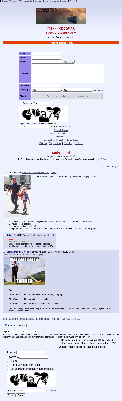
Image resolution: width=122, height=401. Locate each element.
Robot (43, 177)
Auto (10, 325)
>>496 (11, 239)
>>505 (93, 177)
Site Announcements (62, 37)
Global (12, 361)
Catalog (68, 143)
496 (84, 177)
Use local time (69, 343)
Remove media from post (23, 364)
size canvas (97, 90)
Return (43, 143)
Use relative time (91, 343)
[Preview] (74, 177)
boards (15, 1)
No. (80, 177)
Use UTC (109, 343)
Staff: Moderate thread (68, 140)
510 (66, 252)
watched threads (58, 1)
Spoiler (24, 103)
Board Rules (61, 130)
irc (72, 1)
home (6, 1)
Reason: (26, 352)
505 (47, 235)
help (46, 1)
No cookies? (64, 127)
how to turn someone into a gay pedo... (39, 172)
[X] (87, 177)
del (54, 235)
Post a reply (27, 318)
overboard (26, 1)
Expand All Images (108, 166)
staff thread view (52, 334)
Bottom (79, 143)
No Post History (96, 346)
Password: (27, 357)
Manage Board (50, 140)
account (38, 1)
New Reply (68, 62)
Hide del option (106, 340)
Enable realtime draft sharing (78, 340)
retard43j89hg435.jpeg (33, 255)
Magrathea (55, 143)
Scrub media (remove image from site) (31, 368)
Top (5, 318)
